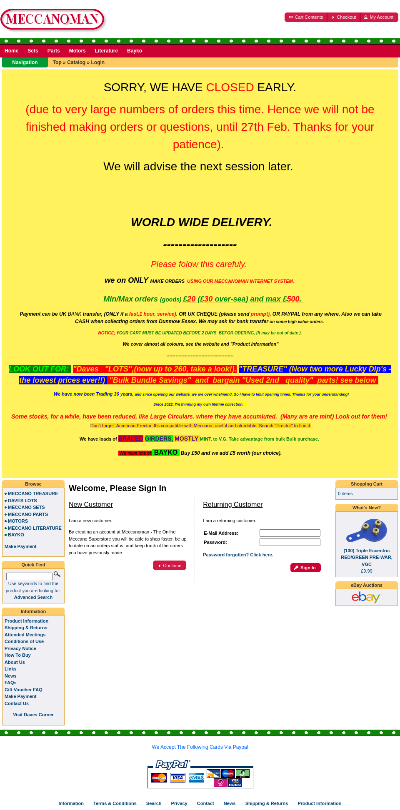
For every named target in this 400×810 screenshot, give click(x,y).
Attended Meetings (25, 634)
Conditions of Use (24, 641)
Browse (33, 483)
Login (98, 62)
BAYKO (16, 534)
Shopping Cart (366, 483)
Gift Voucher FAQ (23, 689)
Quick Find (33, 564)
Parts (54, 51)
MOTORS (18, 520)
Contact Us (17, 703)
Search (154, 803)
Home (11, 51)
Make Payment (20, 696)
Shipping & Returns (26, 627)
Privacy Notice (20, 648)
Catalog (76, 62)
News (11, 675)
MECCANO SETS (26, 507)
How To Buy (18, 655)
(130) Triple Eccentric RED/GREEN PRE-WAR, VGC (366, 557)
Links (11, 668)
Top (57, 62)
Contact (205, 803)
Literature (106, 51)
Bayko (134, 51)
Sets (33, 51)
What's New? (366, 507)
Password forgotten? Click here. (238, 554)
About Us (15, 662)
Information (33, 611)
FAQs (11, 682)
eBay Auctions (366, 585)
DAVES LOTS (22, 500)
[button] (306, 17)
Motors (77, 51)
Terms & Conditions (115, 803)
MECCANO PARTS (28, 514)
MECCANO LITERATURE (35, 528)
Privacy (179, 803)
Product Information (26, 620)
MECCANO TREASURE (33, 493)
